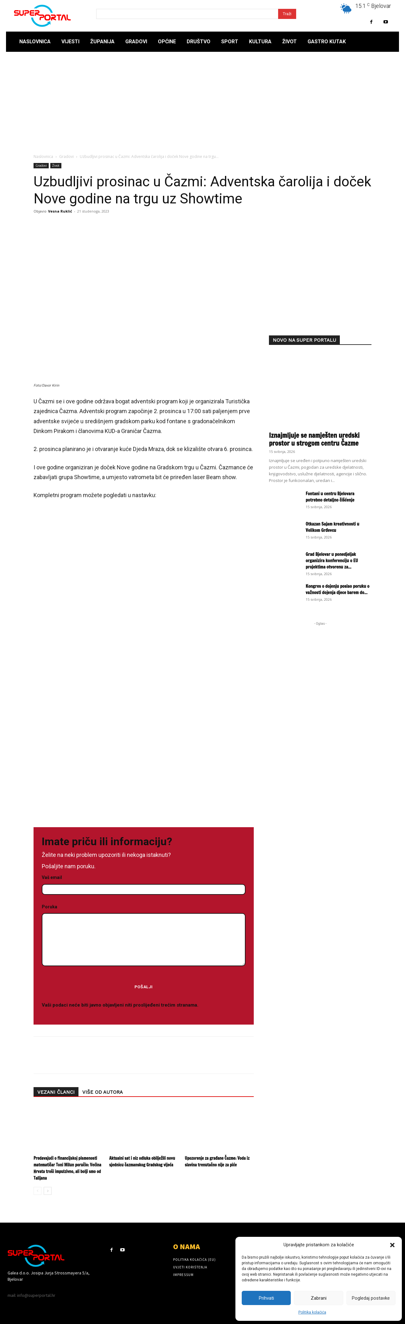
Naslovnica (43, 156)
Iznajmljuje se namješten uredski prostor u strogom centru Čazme (314, 439)
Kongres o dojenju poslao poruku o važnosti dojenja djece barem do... (337, 589)
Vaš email (144, 883)
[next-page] (48, 1191)
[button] (392, 1245)
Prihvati (266, 1298)
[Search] (287, 14)
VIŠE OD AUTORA (102, 1092)
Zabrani (319, 1298)
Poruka (144, 935)
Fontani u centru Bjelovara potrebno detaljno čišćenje (330, 496)
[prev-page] (37, 1191)
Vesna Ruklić (60, 211)
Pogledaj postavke (371, 1298)
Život (55, 165)
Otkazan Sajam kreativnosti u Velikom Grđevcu (332, 527)
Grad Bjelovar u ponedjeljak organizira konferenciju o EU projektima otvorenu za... (332, 560)
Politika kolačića (312, 1312)
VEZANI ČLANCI (56, 1092)
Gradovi (66, 156)
